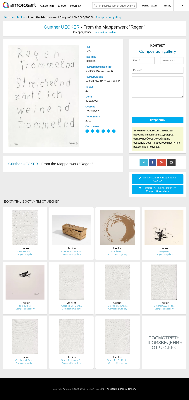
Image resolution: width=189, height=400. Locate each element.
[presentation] (160, 107)
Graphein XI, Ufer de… (164, 305)
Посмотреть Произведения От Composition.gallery (157, 189)
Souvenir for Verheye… (71, 251)
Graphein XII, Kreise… (118, 305)
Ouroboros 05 (117, 251)
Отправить (157, 119)
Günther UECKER (61, 27)
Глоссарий (111, 388)
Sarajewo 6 (164, 251)
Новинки (75, 5)
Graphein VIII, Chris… (71, 305)
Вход (167, 5)
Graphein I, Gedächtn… (118, 360)
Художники (47, 5)
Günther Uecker (15, 17)
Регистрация (150, 5)
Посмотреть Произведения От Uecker (157, 179)
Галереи (62, 5)
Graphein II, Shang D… (71, 360)
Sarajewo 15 (25, 305)
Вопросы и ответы (127, 388)
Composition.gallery (109, 17)
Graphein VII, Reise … (25, 360)
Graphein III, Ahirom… (25, 251)
